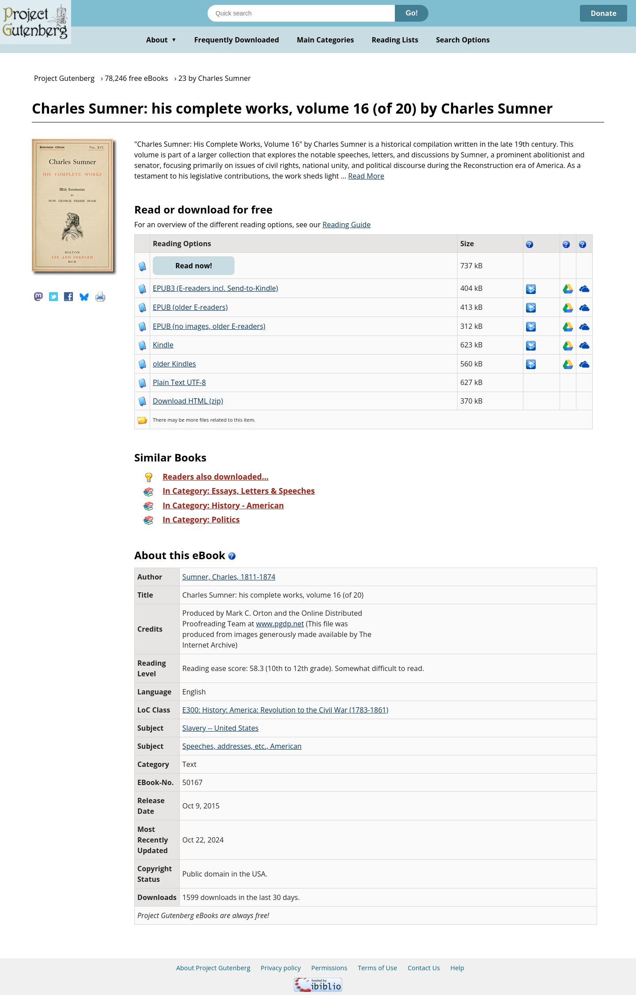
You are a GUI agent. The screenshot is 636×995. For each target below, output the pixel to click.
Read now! (193, 266)
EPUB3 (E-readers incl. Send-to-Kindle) (215, 288)
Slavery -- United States (220, 728)
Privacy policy (281, 968)
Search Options (463, 40)
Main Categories (325, 40)
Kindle (163, 345)
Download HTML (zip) (188, 401)
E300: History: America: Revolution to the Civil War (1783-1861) (285, 710)
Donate (604, 13)
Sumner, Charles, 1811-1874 (229, 577)
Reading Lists (395, 40)
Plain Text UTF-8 (179, 382)
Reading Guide (346, 224)
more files (197, 419)
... (362, 176)
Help (457, 968)
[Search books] (301, 13)
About (161, 39)
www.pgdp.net (280, 624)
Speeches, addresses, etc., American (242, 746)
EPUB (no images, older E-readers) (209, 326)
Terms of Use (377, 968)
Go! (411, 13)
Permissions (329, 968)
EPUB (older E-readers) (190, 307)
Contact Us (424, 968)
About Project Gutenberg (213, 968)
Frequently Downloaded (236, 40)
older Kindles (174, 364)
